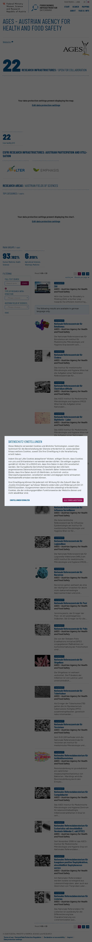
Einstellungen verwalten (20, 500)
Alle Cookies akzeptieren (73, 500)
